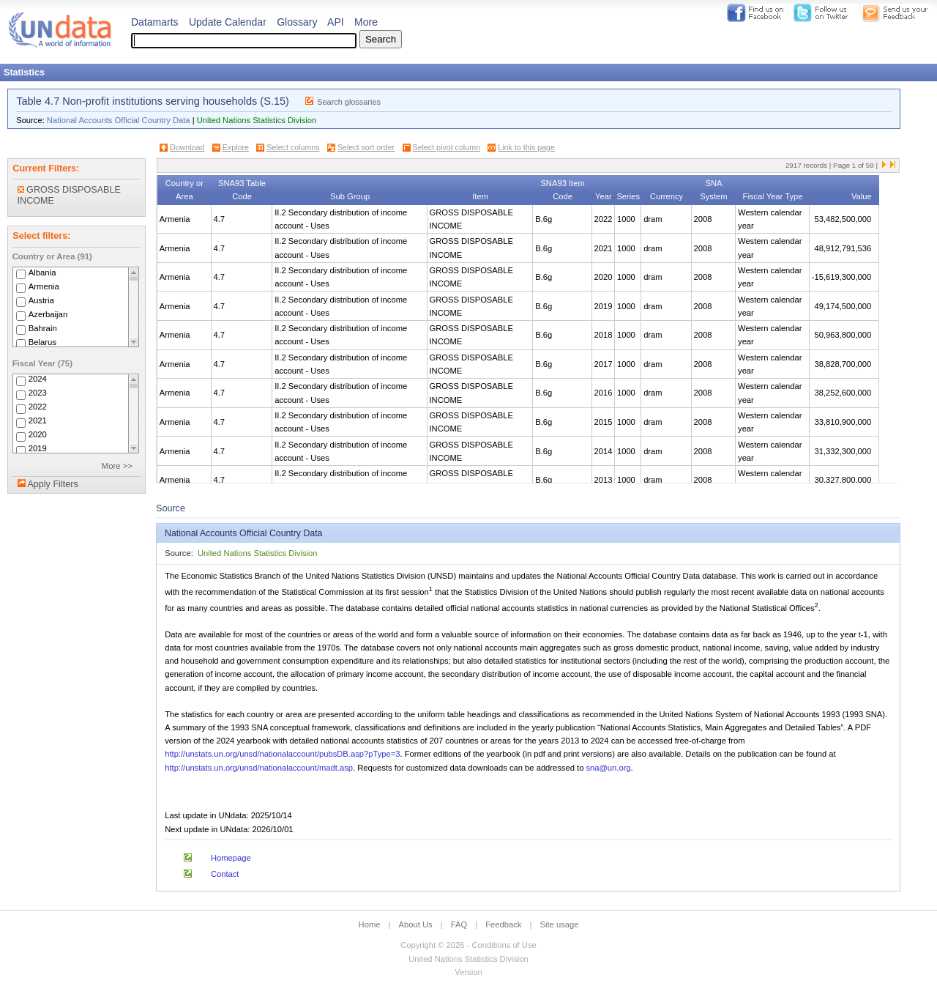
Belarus (42, 342)
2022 (38, 407)
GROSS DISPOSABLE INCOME (69, 195)
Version (468, 972)
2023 (38, 393)
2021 (38, 421)
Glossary (297, 22)
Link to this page (526, 147)
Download (187, 147)
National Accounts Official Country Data (118, 120)
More (366, 22)
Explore (236, 147)
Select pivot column (446, 147)
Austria (41, 300)
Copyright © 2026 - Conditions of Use (468, 945)
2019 (38, 449)
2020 (38, 435)
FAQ (459, 924)
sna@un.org (608, 767)
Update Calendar (227, 22)
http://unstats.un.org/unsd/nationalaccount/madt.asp (259, 767)
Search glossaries (349, 101)
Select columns (292, 147)
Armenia (44, 286)
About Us (416, 924)
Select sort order (366, 147)
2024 (38, 379)
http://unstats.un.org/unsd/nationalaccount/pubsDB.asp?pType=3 (282, 753)
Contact (225, 874)
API (335, 22)
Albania (42, 272)
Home (370, 924)
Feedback (503, 924)
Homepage (231, 857)
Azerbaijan (48, 314)
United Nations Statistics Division (257, 120)
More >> (117, 466)
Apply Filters (52, 484)
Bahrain (43, 328)
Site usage (559, 924)
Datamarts (155, 22)
